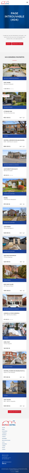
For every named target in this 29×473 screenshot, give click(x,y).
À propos (4, 436)
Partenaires (4, 438)
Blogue (3, 447)
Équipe (3, 429)
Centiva (16, 471)
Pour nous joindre (17, 43)
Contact (3, 449)
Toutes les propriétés (14, 411)
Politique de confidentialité (14, 469)
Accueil (9, 43)
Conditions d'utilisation (23, 469)
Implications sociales (6, 440)
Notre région (4, 431)
